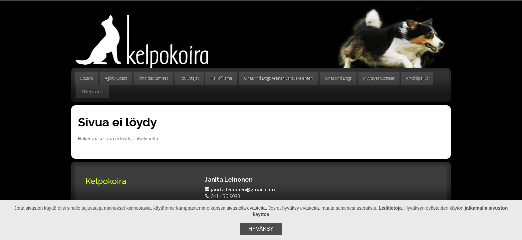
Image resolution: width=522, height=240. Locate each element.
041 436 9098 (222, 196)
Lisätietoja (390, 208)
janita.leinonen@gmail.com (240, 189)
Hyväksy (261, 229)
